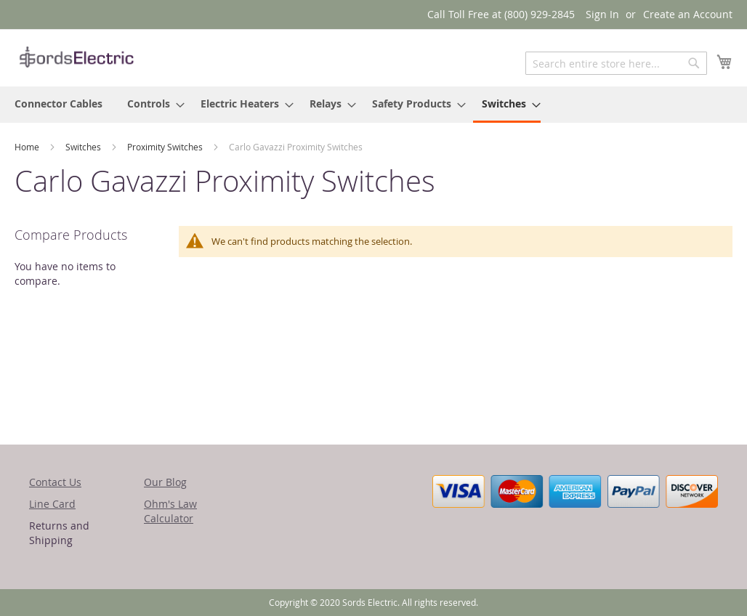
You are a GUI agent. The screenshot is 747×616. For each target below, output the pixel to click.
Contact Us (55, 482)
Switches (84, 147)
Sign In (602, 14)
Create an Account (687, 14)
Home (28, 147)
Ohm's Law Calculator (170, 511)
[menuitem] (58, 103)
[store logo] (76, 57)
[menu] (373, 104)
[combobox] (616, 63)
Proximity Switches (166, 147)
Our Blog (165, 482)
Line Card (52, 504)
